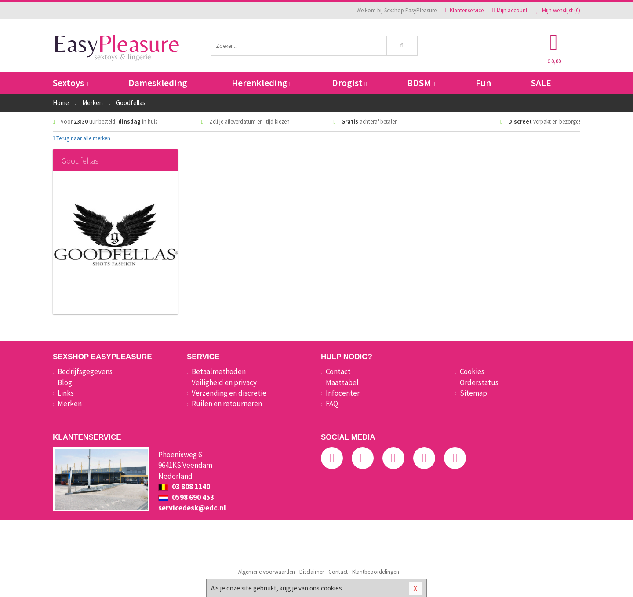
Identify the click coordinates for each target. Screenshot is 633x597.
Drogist (349, 83)
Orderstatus (479, 382)
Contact (338, 371)
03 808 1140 (184, 486)
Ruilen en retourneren (227, 403)
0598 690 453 (186, 497)
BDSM (421, 83)
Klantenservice (464, 10)
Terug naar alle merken (81, 138)
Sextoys (70, 83)
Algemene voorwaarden (266, 571)
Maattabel (342, 382)
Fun (483, 83)
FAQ (332, 403)
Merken (70, 403)
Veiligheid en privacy (224, 382)
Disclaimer (311, 571)
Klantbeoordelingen (375, 571)
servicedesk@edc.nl (192, 508)
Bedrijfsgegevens (85, 371)
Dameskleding (159, 83)
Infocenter (343, 393)
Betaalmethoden (219, 371)
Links (66, 393)
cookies (331, 588)
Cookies (472, 371)
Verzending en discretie (229, 393)
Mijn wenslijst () (558, 10)
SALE (541, 83)
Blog (65, 382)
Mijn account (510, 10)
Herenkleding (261, 83)
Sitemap (473, 393)
